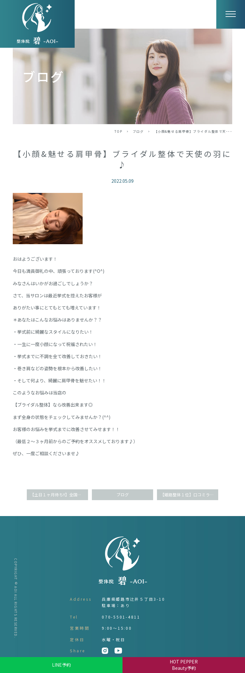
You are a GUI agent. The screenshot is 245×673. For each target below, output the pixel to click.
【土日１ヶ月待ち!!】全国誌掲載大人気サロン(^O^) (59, 495)
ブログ (138, 131)
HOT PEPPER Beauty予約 (184, 664)
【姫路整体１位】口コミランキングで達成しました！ (189, 495)
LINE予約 (61, 665)
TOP (118, 131)
